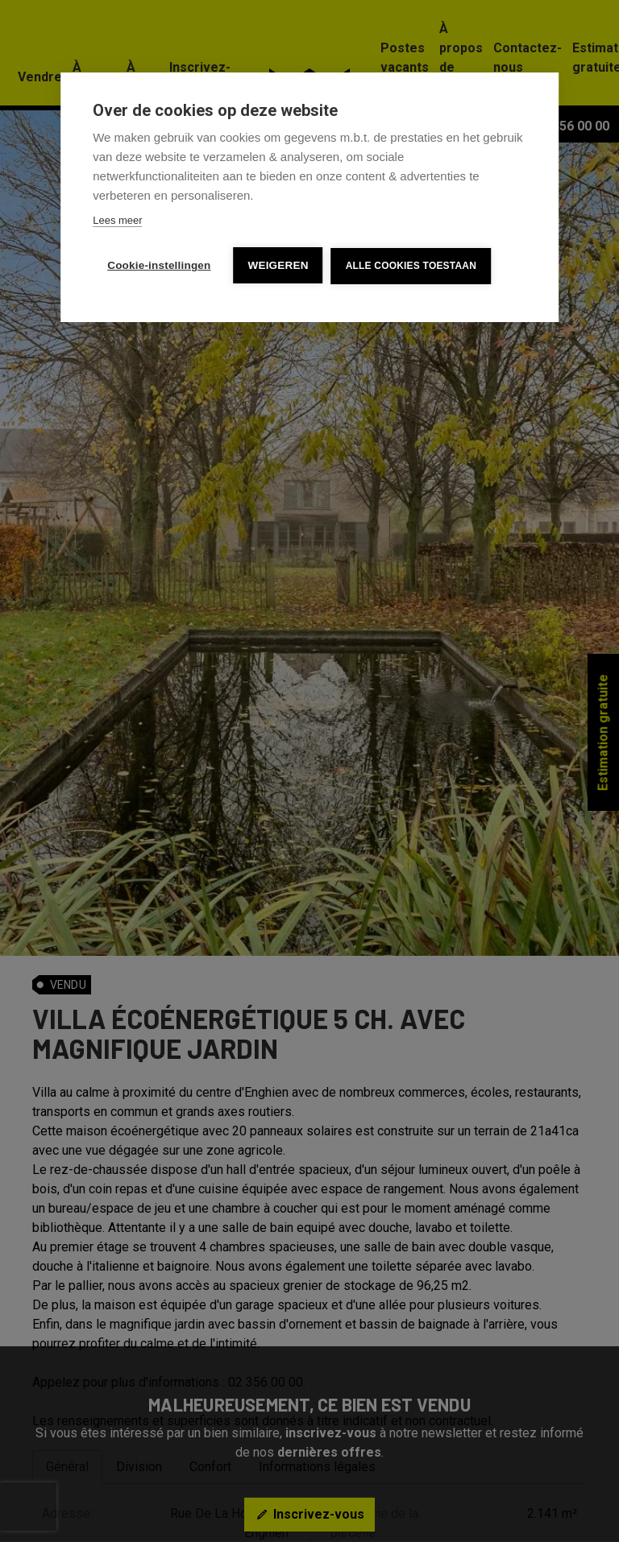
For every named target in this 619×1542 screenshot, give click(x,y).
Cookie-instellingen (158, 265)
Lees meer (117, 220)
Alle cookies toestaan (411, 265)
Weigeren (278, 265)
